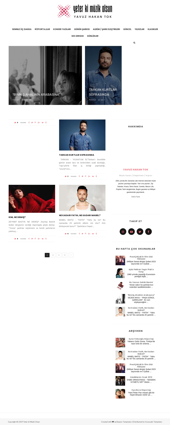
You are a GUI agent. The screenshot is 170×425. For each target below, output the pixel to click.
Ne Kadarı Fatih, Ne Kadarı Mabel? (80, 215)
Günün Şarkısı (82, 29)
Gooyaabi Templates (153, 422)
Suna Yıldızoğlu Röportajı (141, 339)
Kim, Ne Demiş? (17, 217)
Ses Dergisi (77, 36)
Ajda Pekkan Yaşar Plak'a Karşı (141, 270)
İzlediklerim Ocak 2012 (141, 377)
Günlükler (92, 36)
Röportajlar (42, 29)
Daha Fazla (135, 197)
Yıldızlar (139, 29)
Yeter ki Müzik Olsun (31, 422)
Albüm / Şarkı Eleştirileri (106, 29)
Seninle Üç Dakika (21, 29)
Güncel (127, 29)
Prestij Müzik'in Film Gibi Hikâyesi (141, 257)
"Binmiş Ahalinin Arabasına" (36, 95)
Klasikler (153, 29)
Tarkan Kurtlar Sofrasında (76, 154)
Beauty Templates (124, 422)
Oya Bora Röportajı (141, 390)
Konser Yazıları (62, 29)
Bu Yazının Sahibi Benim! (141, 282)
